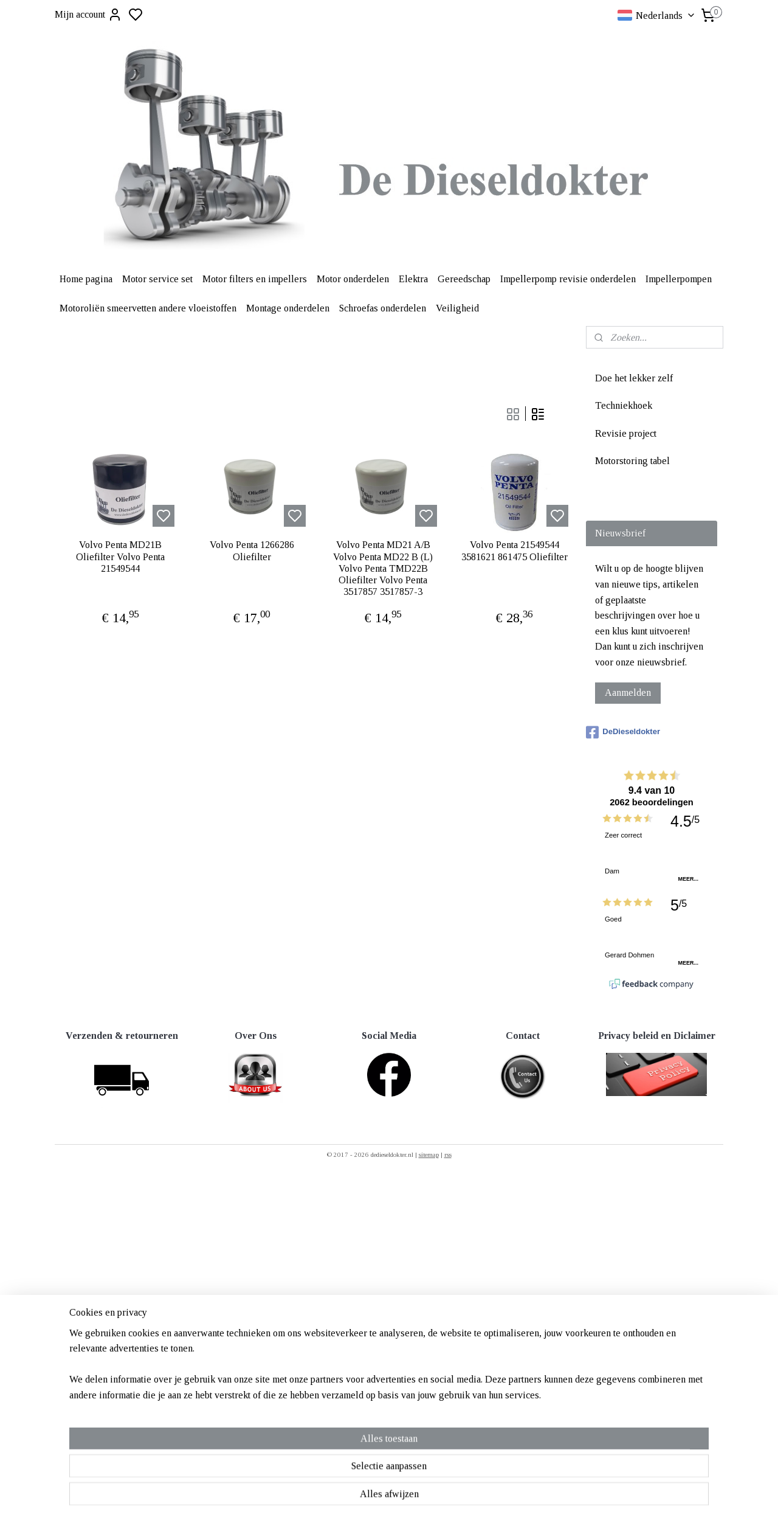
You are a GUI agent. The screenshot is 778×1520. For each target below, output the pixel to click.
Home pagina (86, 279)
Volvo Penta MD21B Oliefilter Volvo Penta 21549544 (120, 556)
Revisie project (625, 433)
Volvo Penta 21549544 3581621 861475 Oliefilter (514, 550)
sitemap (429, 1154)
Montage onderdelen (287, 308)
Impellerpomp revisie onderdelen (568, 279)
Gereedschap (464, 279)
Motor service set (157, 279)
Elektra (413, 279)
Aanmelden (628, 692)
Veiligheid (457, 308)
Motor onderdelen (353, 279)
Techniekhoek (623, 405)
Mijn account (88, 14)
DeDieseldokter (623, 732)
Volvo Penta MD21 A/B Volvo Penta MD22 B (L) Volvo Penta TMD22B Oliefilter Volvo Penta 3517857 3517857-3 (383, 568)
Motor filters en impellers (254, 279)
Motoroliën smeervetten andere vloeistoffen (148, 308)
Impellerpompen (678, 279)
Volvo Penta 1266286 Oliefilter (252, 550)
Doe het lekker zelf (634, 378)
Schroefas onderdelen (382, 308)
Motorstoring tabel (632, 461)
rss (448, 1154)
